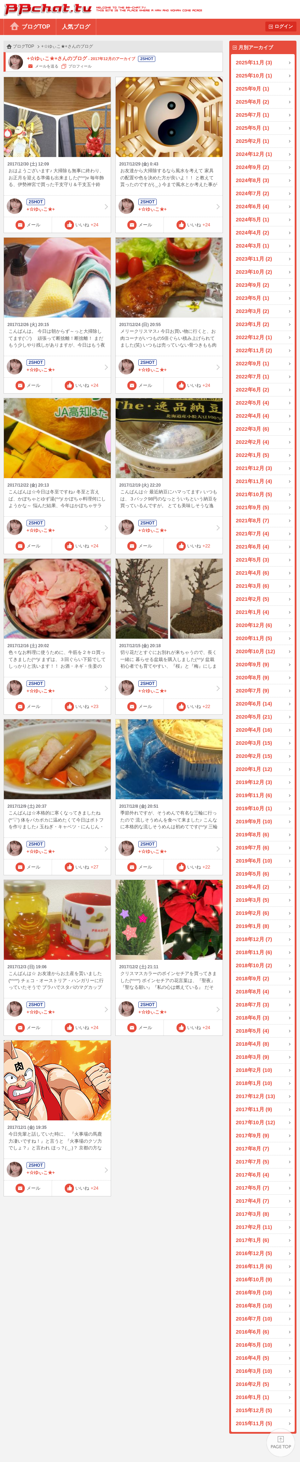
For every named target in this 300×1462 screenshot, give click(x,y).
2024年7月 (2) (252, 193)
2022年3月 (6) (252, 429)
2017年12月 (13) (255, 1096)
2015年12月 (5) (254, 1410)
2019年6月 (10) (254, 861)
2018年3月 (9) (252, 1057)
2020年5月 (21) (254, 717)
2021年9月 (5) (252, 507)
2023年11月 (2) (254, 259)
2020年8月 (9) (252, 677)
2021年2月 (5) (252, 599)
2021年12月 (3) (254, 468)
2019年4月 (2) (252, 887)
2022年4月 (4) (252, 416)
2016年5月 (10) (254, 1345)
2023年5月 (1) (252, 298)
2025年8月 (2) (252, 102)
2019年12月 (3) (254, 782)
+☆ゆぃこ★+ (57, 206)
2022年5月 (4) (252, 403)
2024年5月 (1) (252, 219)
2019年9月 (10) (254, 821)
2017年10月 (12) (255, 1122)
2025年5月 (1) (252, 128)
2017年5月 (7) (252, 1188)
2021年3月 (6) (252, 586)
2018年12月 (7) (254, 939)
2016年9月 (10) (254, 1292)
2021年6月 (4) (252, 547)
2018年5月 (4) (252, 1031)
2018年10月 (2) (254, 965)
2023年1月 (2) (252, 324)
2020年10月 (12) (255, 651)
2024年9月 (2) (252, 167)
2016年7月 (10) (254, 1319)
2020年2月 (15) (254, 756)
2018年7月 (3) (252, 1005)
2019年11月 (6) (254, 795)
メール (33, 224)
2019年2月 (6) (252, 913)
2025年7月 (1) (252, 115)
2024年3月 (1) (252, 246)
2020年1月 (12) (254, 769)
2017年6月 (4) (252, 1175)
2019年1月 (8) (252, 926)
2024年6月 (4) (252, 206)
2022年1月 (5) (252, 455)
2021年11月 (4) (254, 481)
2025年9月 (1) (252, 89)
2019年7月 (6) (252, 848)
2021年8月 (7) (252, 520)
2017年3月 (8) (252, 1214)
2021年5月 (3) (252, 560)
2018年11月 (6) (254, 952)
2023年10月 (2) (254, 272)
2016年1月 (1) (252, 1397)
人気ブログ (76, 27)
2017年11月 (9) (254, 1109)
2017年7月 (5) (252, 1162)
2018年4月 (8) (252, 1044)
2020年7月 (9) (252, 691)
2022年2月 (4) (252, 442)
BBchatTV (101, 9)
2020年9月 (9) (252, 664)
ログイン (284, 26)
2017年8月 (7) (252, 1148)
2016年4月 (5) (252, 1358)
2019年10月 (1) (254, 808)
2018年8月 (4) (252, 991)
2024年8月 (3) (252, 180)
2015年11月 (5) (254, 1423)
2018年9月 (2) (252, 978)
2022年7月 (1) (252, 376)
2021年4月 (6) (252, 573)
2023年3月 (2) (252, 311)
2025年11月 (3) (254, 62)
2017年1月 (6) (252, 1240)
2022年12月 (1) (254, 337)
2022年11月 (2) (254, 350)
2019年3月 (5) (252, 900)
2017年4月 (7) (252, 1201)
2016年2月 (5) (252, 1384)
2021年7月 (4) (252, 533)
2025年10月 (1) (254, 75)
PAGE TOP (281, 1443)
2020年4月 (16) (254, 730)
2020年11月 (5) (254, 638)
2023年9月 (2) (252, 285)
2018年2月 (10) (254, 1070)
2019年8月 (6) (252, 834)
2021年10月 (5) (254, 494)
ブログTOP (36, 27)
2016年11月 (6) (254, 1266)
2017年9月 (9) (252, 1135)
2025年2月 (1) (252, 141)
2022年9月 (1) (252, 363)
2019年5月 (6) (252, 874)
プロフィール (80, 66)
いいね (86, 224)
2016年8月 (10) (254, 1306)
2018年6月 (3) (252, 1018)
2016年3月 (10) (254, 1371)
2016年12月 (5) (254, 1253)
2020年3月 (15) (254, 743)
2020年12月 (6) (254, 625)
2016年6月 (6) (252, 1332)
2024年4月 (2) (252, 233)
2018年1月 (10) (254, 1083)
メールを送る (46, 66)
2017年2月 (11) (254, 1227)
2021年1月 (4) (252, 612)
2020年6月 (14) (254, 704)
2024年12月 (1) (254, 154)
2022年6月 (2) (252, 390)
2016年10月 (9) (254, 1279)
